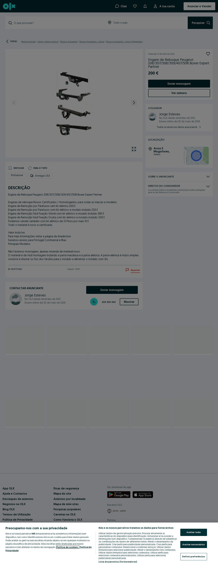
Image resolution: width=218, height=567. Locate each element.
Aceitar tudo (194, 532)
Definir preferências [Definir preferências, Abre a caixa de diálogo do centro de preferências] (193, 556)
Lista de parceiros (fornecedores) (118, 561)
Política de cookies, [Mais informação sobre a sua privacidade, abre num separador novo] (68, 547)
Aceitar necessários (193, 544)
